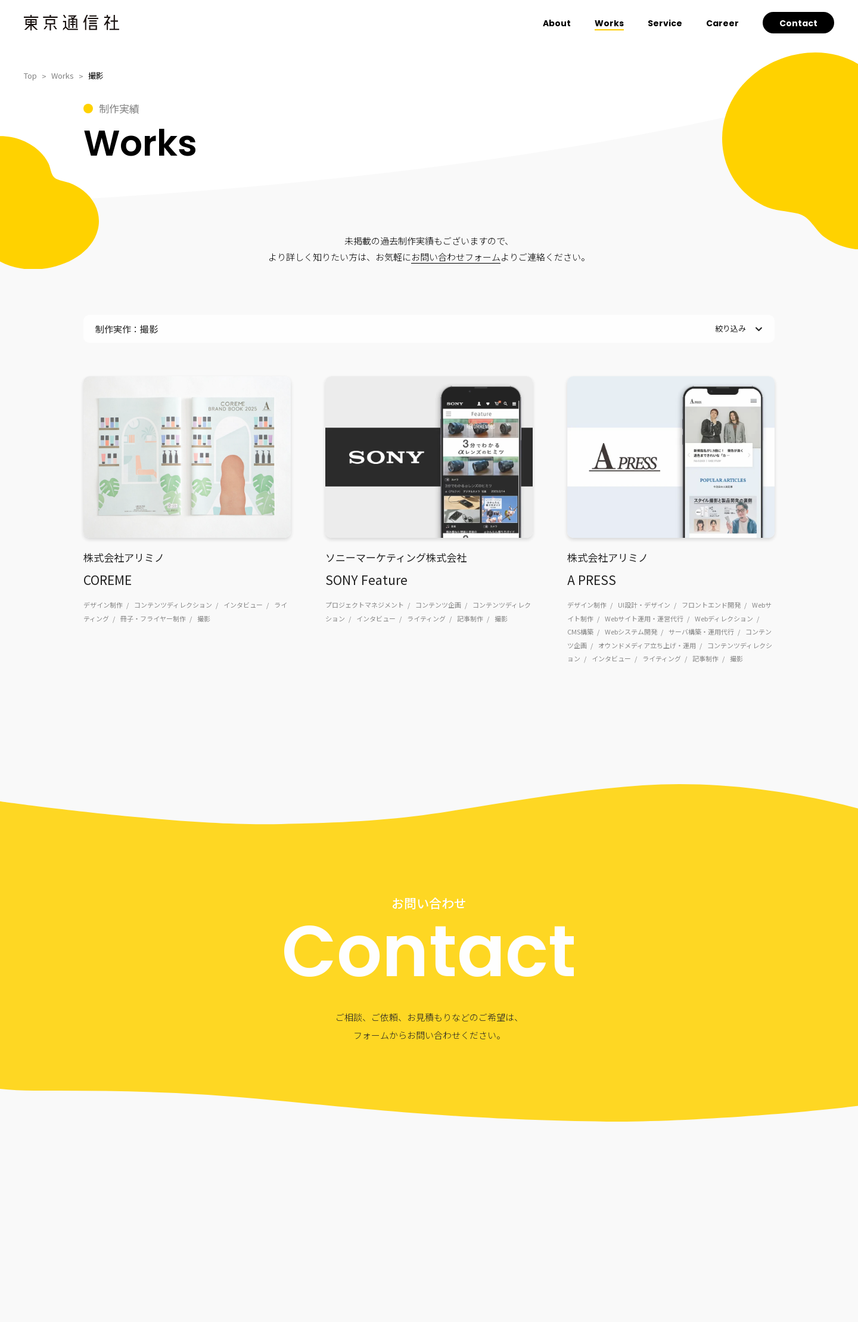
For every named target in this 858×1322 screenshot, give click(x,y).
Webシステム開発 (631, 631)
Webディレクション (724, 618)
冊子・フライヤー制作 (153, 618)
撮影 (203, 618)
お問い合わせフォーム (455, 256)
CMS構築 (580, 631)
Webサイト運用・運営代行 (644, 618)
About (557, 23)
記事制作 (470, 618)
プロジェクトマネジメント (364, 604)
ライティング (426, 618)
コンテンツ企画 (438, 604)
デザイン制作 (103, 604)
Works (609, 23)
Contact (798, 23)
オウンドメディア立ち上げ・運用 (647, 645)
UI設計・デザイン (644, 604)
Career (722, 23)
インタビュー (243, 604)
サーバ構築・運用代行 (701, 631)
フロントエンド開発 (711, 604)
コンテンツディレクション (173, 604)
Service (665, 23)
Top (30, 75)
